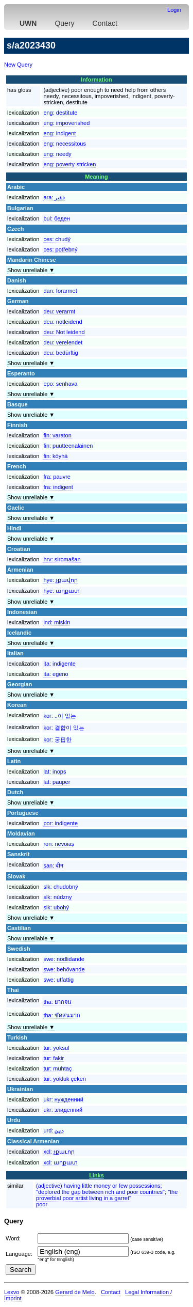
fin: (57, 435)
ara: (54, 197)
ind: (56, 622)
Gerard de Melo (74, 1292)
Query (64, 23)
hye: (60, 580)
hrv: (61, 559)
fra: (57, 477)
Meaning (96, 177)
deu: (59, 311)
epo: (60, 384)
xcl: (59, 1151)
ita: (59, 663)
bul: (56, 218)
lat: (54, 771)
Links (96, 1175)
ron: (58, 844)
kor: (59, 716)
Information (96, 79)
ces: (57, 239)
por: (60, 823)
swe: (63, 959)
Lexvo (11, 1292)
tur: (56, 1048)
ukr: (63, 1099)
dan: (60, 291)
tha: (57, 1002)
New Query (18, 64)
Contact (105, 23)
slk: (60, 887)
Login (174, 10)
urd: (53, 1130)
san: (53, 865)
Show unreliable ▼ (31, 270)
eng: (60, 112)
